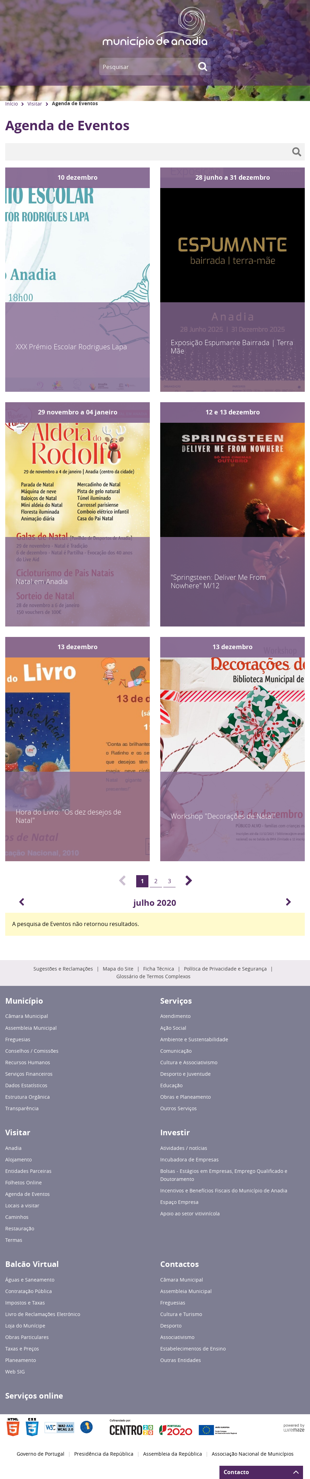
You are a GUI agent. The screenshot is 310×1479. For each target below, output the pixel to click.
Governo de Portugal (40, 1454)
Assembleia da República (172, 1454)
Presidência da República (103, 1454)
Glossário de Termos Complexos (153, 976)
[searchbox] (155, 152)
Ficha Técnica (158, 969)
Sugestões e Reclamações (63, 969)
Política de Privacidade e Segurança (225, 969)
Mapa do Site (118, 969)
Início (11, 103)
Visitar (35, 103)
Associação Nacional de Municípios (253, 1454)
